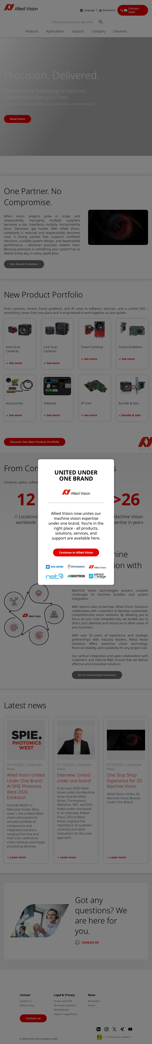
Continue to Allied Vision (76, 552)
